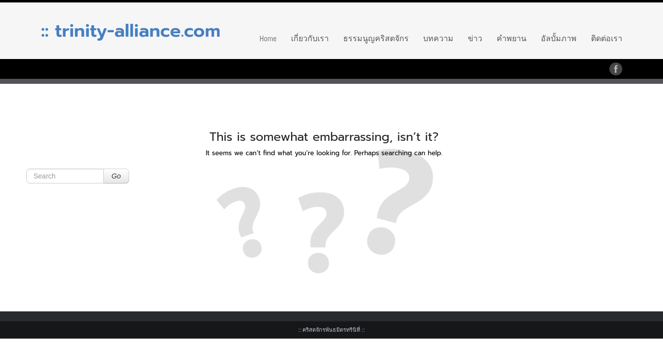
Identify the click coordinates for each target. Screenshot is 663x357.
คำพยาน (511, 38)
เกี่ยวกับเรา (310, 38)
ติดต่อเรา (606, 38)
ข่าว (475, 38)
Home (268, 38)
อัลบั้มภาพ (559, 38)
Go (116, 176)
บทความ (438, 38)
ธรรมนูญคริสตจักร (376, 38)
